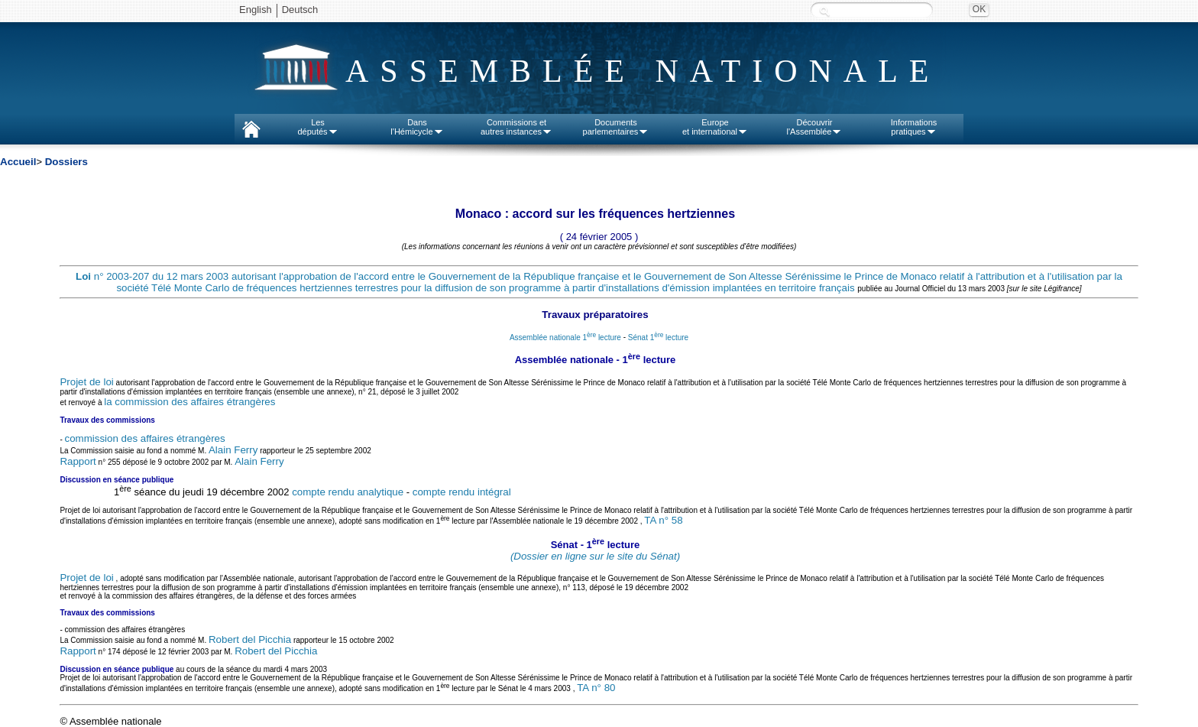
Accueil (18, 161)
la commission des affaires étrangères (189, 401)
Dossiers (66, 161)
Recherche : (824, 11)
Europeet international (715, 127)
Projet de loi (86, 382)
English (255, 9)
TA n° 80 (596, 688)
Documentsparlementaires (616, 127)
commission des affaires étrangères (145, 438)
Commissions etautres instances (516, 127)
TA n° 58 (663, 520)
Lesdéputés (317, 127)
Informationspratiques (914, 127)
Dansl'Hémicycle (416, 127)
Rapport (78, 461)
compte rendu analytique (347, 492)
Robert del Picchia (250, 639)
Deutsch (300, 9)
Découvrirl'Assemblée (815, 127)
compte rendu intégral (462, 492)
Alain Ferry (233, 450)
